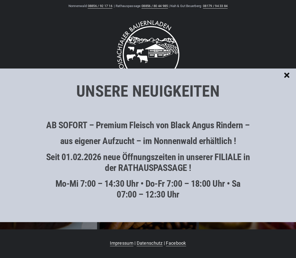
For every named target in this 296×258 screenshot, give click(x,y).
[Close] (287, 75)
